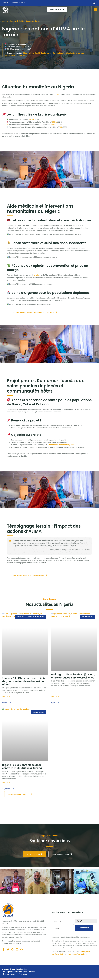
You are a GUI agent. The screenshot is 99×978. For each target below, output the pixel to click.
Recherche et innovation (15, 55)
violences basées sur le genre (61, 444)
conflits (57, 94)
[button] (94, 3)
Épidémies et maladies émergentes (68, 53)
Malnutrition (28, 53)
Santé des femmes (43, 53)
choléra (37, 275)
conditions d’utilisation (76, 954)
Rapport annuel (10, 974)
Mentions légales (19, 969)
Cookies (5, 969)
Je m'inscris (84, 928)
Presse (32, 971)
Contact (23, 974)
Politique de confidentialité (15, 971)
